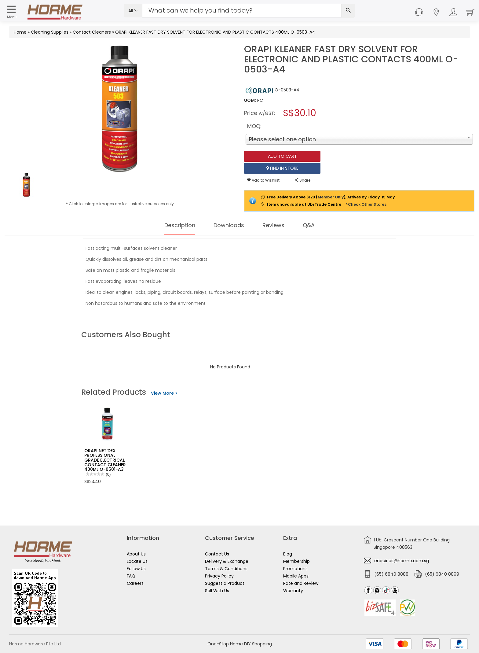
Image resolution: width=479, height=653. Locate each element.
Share (302, 180)
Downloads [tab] (229, 225)
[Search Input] (242, 10)
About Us (136, 554)
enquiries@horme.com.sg (401, 561)
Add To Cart (282, 156)
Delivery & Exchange (226, 561)
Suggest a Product (224, 583)
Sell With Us (217, 591)
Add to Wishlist (263, 180)
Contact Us (217, 554)
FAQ (131, 576)
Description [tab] (175, 225)
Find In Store (282, 168)
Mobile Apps (296, 576)
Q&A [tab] (314, 225)
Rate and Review (300, 583)
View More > (164, 393)
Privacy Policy (219, 576)
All (133, 11)
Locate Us (137, 561)
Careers (135, 583)
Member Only (331, 197)
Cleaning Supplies (49, 32)
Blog (287, 554)
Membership (296, 561)
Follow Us (136, 569)
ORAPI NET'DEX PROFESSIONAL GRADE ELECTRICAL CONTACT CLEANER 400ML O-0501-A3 (105, 460)
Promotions (295, 569)
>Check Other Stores (366, 204)
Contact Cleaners (92, 32)
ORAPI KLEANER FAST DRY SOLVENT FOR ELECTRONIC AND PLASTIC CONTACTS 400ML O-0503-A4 (215, 32)
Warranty (293, 591)
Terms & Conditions (226, 569)
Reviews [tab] (277, 225)
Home (20, 32)
